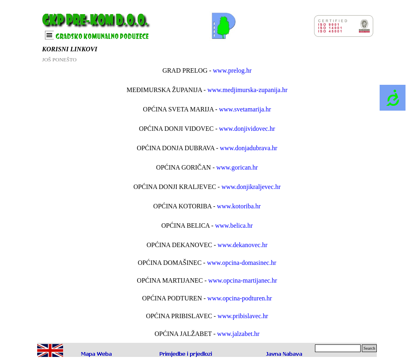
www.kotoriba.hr (239, 206)
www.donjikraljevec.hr (251, 186)
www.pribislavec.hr (243, 316)
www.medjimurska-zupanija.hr (247, 89)
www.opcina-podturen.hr (239, 298)
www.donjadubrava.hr (248, 148)
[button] (186, 353)
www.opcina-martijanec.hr (242, 280)
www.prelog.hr (232, 70)
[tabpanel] (207, 202)
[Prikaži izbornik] (49, 35)
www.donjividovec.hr (247, 128)
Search (369, 348)
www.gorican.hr (237, 167)
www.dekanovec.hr (242, 244)
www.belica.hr (234, 225)
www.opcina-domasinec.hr (241, 262)
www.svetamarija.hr (245, 109)
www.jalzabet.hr (238, 333)
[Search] (338, 348)
